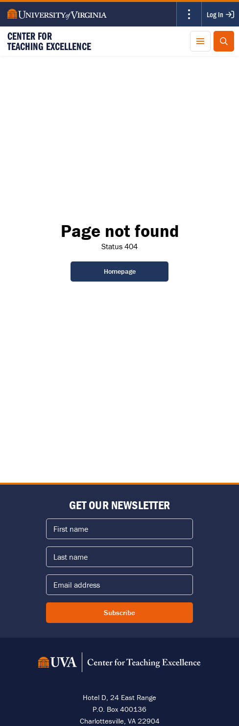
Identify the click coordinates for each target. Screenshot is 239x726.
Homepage (120, 271)
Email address (76, 585)
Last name (70, 557)
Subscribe (119, 612)
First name (70, 529)
